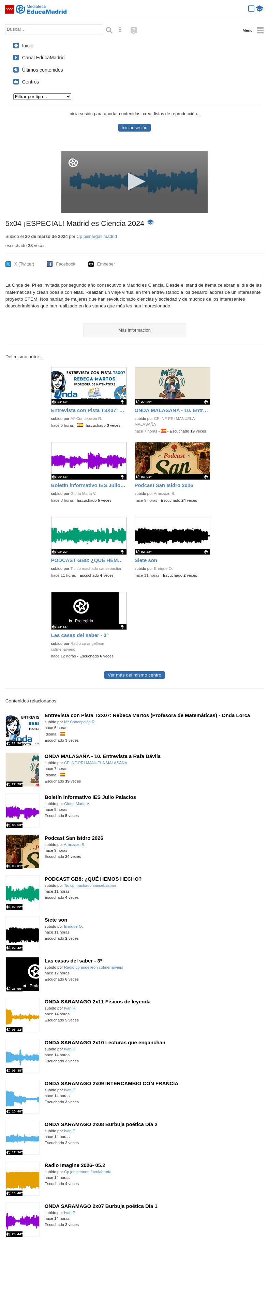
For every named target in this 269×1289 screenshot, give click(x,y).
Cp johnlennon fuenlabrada (87, 1172)
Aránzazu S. (164, 493)
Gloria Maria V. (83, 493)
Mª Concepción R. (86, 418)
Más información (134, 330)
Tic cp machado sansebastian (96, 568)
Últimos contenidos (42, 70)
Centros (30, 82)
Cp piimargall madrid (97, 236)
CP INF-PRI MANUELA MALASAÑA (95, 763)
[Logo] (73, 162)
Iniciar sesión (134, 127)
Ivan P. (70, 1008)
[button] (134, 181)
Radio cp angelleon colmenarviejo (93, 967)
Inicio (27, 45)
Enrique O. (163, 568)
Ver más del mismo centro (134, 675)
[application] (134, 182)
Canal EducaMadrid (43, 57)
